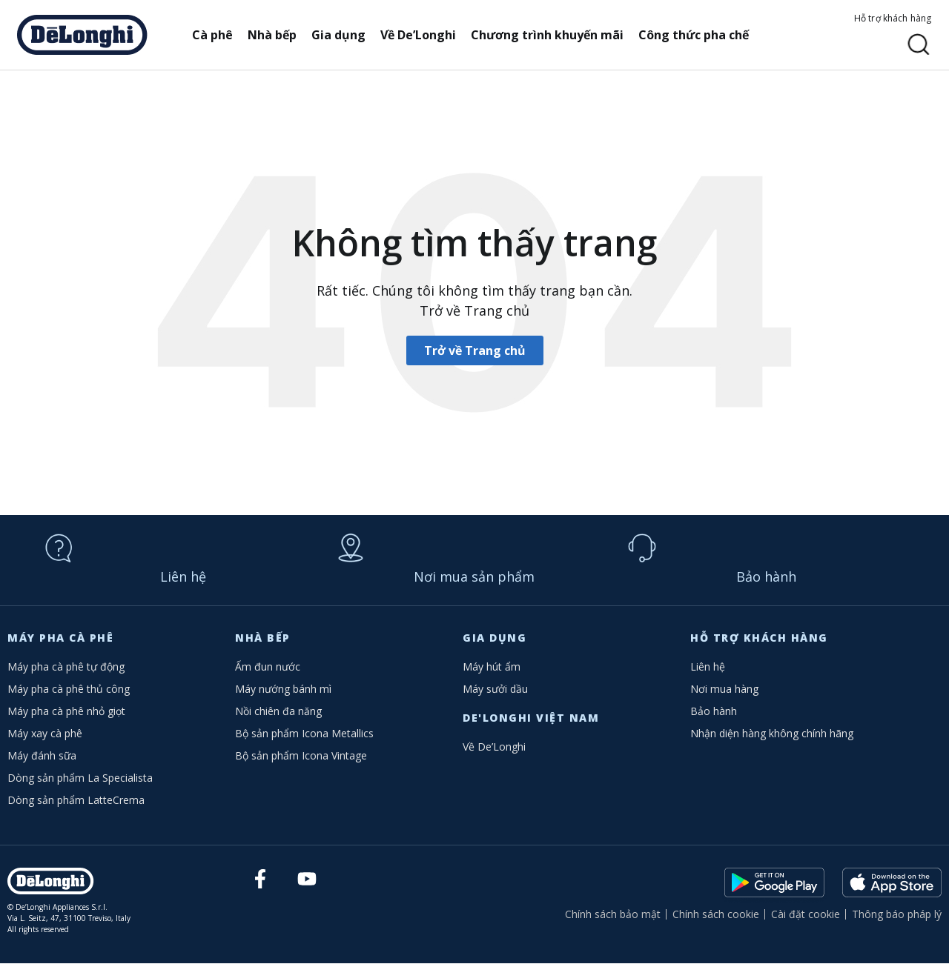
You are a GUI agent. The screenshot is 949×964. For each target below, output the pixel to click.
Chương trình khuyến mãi (551, 35)
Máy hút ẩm (491, 667)
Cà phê (216, 35)
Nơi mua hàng (724, 689)
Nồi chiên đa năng (278, 712)
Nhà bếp (276, 35)
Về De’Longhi (422, 35)
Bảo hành (766, 577)
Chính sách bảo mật (613, 915)
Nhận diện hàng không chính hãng (771, 734)
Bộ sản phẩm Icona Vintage (301, 756)
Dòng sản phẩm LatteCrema (76, 801)
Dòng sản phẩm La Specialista (80, 778)
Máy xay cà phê (44, 734)
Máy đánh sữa (41, 756)
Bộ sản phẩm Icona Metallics (304, 734)
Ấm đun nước (267, 667)
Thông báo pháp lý (897, 915)
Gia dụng (343, 35)
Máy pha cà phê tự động (66, 667)
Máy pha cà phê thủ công (68, 689)
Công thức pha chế (698, 35)
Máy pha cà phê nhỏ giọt (66, 712)
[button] (919, 45)
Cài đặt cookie (805, 915)
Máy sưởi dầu (495, 689)
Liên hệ (183, 577)
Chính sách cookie (715, 915)
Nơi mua (474, 577)
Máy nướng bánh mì (283, 689)
